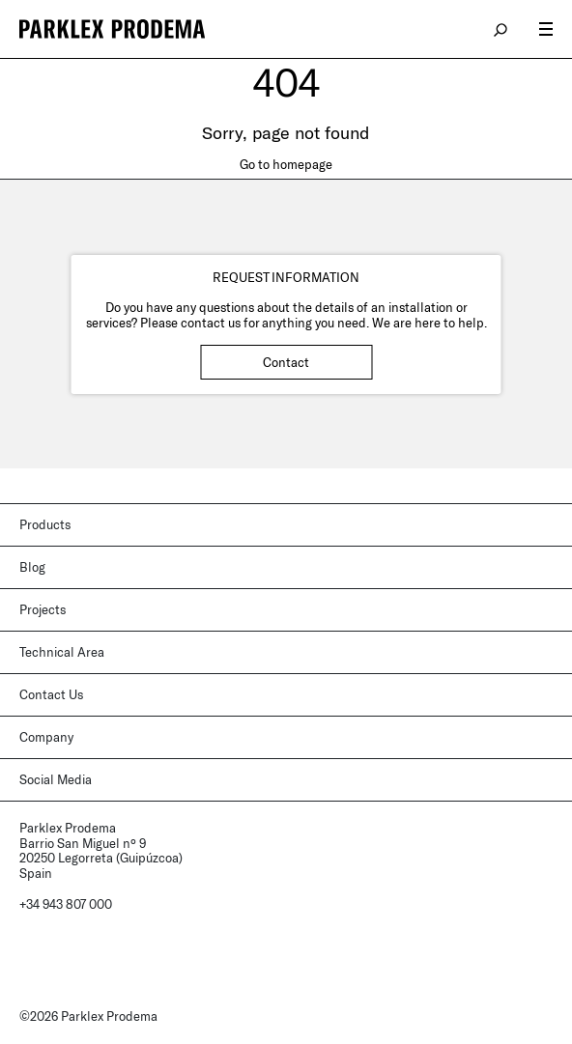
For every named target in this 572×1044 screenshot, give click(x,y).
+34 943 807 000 (65, 904)
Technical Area (61, 652)
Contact (286, 362)
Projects (42, 609)
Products (45, 524)
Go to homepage (286, 164)
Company (46, 737)
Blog (32, 567)
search (501, 29)
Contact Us (51, 694)
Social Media (55, 779)
